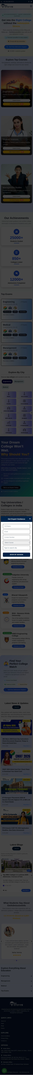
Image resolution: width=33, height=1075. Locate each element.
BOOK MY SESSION (16, 554)
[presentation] (16, 548)
